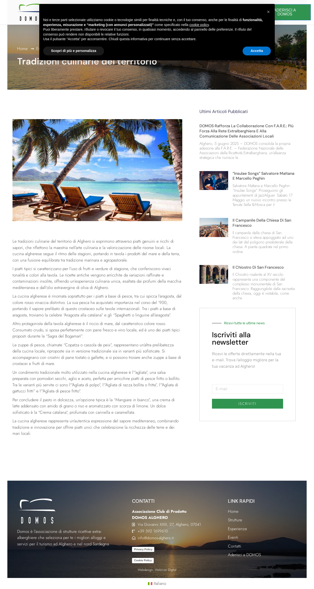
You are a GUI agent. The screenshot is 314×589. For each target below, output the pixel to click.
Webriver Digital (165, 569)
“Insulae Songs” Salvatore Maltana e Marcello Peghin (263, 176)
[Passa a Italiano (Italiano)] (157, 583)
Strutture (235, 520)
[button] (268, 12)
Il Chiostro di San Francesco (258, 267)
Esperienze (237, 529)
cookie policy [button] (199, 25)
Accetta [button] (256, 51)
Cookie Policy (143, 560)
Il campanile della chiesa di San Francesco (262, 223)
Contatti (234, 546)
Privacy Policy (143, 549)
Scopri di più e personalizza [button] (73, 51)
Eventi (233, 537)
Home (22, 48)
